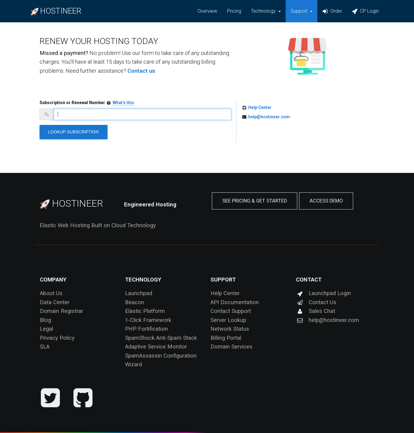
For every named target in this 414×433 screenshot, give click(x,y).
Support (223, 279)
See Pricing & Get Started (254, 201)
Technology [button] (264, 11)
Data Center (54, 302)
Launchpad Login (323, 293)
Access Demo (326, 201)
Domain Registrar (61, 311)
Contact (309, 279)
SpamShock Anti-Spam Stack (161, 338)
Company (53, 279)
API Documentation (234, 302)
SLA (45, 346)
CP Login (365, 11)
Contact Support (230, 311)
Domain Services (231, 346)
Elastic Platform (145, 311)
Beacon (134, 302)
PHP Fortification (146, 329)
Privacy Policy (57, 338)
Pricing (234, 11)
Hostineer (71, 203)
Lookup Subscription (73, 131)
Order (332, 11)
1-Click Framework (148, 320)
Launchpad (138, 293)
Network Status (229, 329)
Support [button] (299, 11)
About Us (51, 293)
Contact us (141, 71)
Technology (143, 279)
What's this (123, 102)
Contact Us (316, 302)
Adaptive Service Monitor (156, 346)
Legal (46, 329)
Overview (207, 11)
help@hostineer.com (269, 116)
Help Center (259, 107)
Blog (45, 320)
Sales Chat (315, 311)
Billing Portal (225, 338)
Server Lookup (228, 320)
